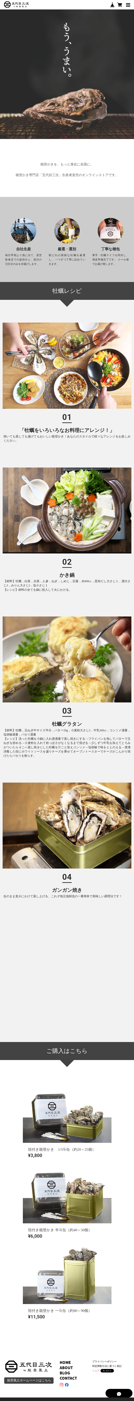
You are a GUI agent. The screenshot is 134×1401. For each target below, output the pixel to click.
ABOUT (66, 1367)
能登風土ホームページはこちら (29, 1380)
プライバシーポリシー (104, 1361)
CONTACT (68, 1378)
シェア (96, 1370)
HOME (65, 1362)
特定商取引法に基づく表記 (107, 1366)
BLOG (65, 1373)
